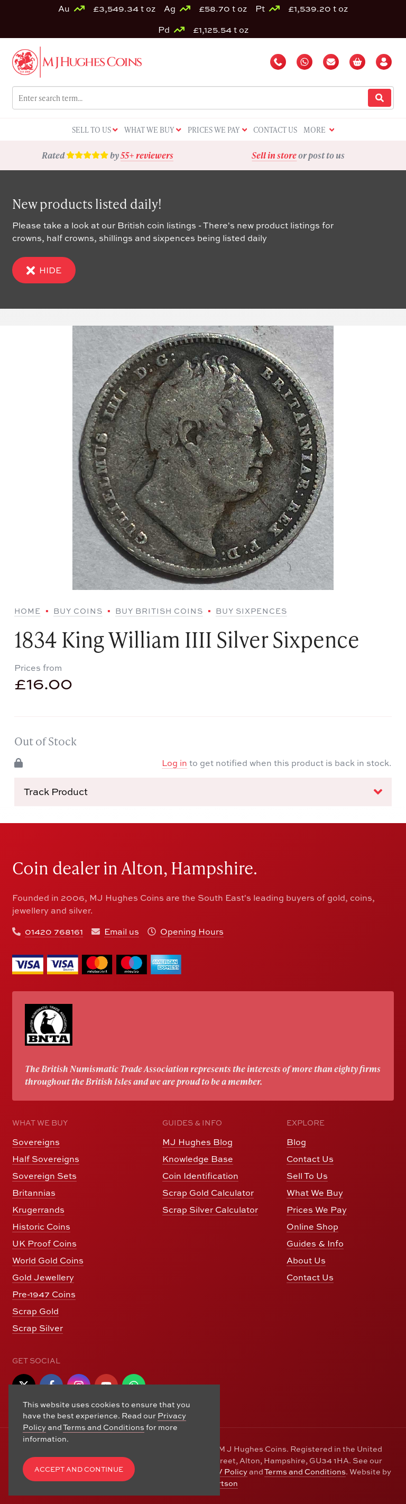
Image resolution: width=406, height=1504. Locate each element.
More (318, 130)
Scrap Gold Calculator (208, 1192)
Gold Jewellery (43, 1277)
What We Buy (315, 1192)
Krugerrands (38, 1209)
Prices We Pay (317, 1209)
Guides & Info (315, 1243)
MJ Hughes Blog (197, 1142)
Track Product (203, 791)
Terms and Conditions (305, 1471)
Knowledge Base (197, 1158)
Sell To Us (307, 1175)
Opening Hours (192, 931)
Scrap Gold (35, 1311)
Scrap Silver (37, 1328)
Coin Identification (200, 1175)
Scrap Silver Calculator (210, 1209)
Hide (43, 270)
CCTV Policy (223, 1471)
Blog (296, 1142)
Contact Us (310, 1158)
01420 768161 (54, 931)
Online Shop (312, 1226)
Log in (174, 762)
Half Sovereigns (45, 1158)
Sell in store (274, 155)
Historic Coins (41, 1226)
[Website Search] (379, 98)
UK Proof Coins (44, 1243)
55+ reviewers (147, 155)
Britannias (34, 1192)
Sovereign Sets (44, 1175)
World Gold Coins (48, 1260)
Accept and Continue (78, 1469)
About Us (306, 1260)
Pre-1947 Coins (44, 1294)
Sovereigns (36, 1142)
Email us (121, 931)
